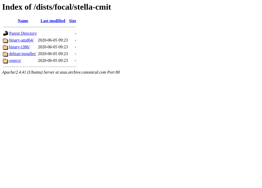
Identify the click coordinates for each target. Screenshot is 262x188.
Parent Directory (23, 33)
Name (23, 21)
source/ (15, 60)
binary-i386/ (19, 47)
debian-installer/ (22, 53)
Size (72, 21)
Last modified (52, 21)
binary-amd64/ (21, 40)
